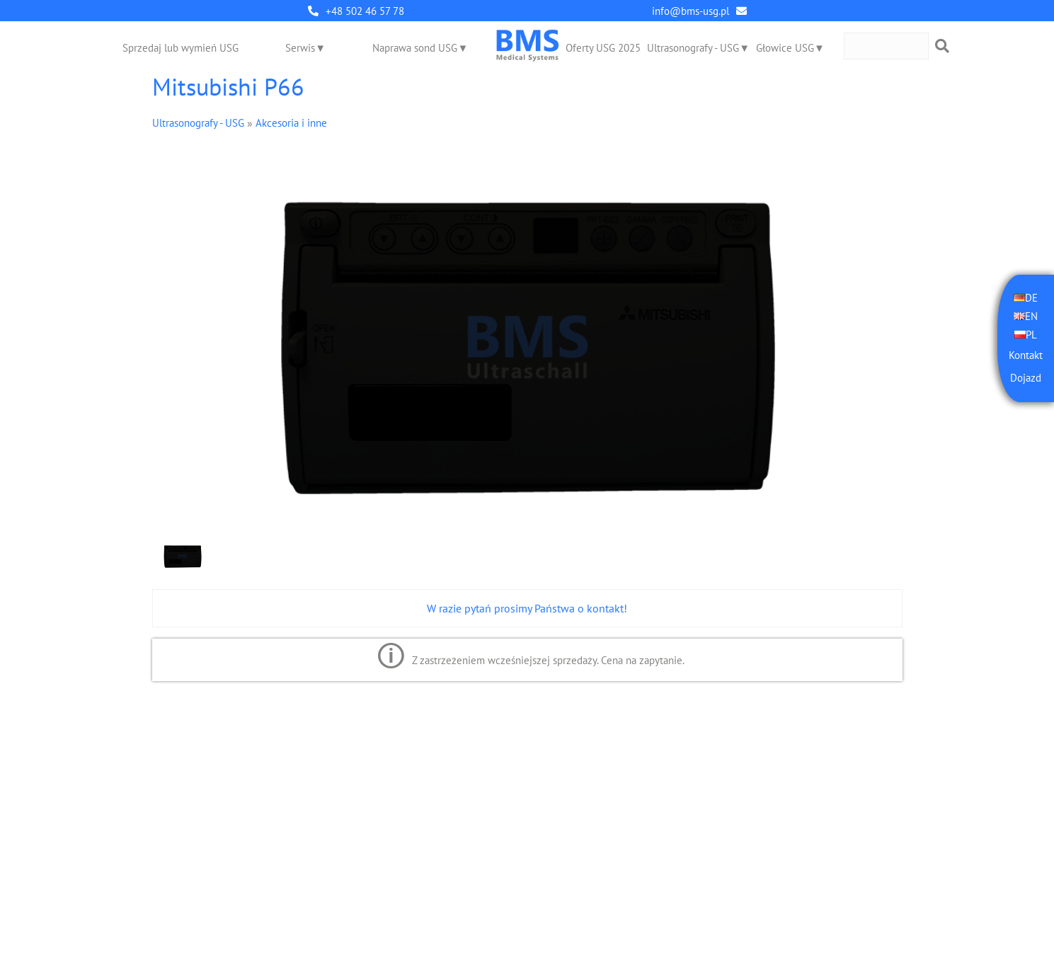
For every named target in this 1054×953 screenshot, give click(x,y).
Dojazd (1025, 377)
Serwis (300, 48)
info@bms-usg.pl (690, 11)
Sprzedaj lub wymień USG (180, 48)
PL (1031, 334)
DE (1031, 297)
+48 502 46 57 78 (365, 11)
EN (1031, 316)
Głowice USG (785, 48)
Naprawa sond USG (414, 48)
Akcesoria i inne (291, 123)
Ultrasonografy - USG (693, 48)
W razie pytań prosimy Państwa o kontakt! (527, 608)
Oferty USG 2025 (603, 48)
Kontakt (1026, 355)
